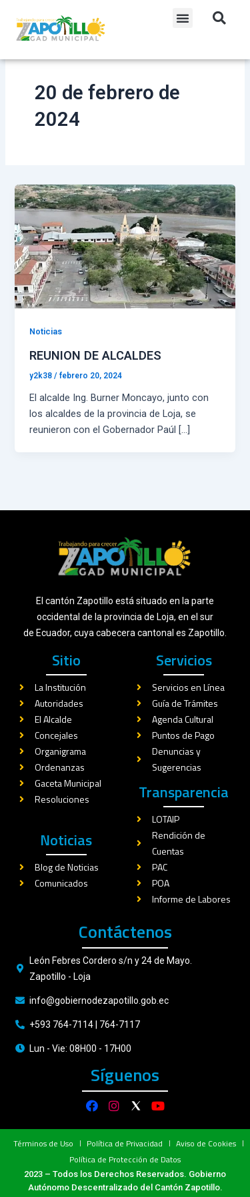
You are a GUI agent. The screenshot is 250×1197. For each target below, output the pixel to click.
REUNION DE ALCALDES (95, 379)
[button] (183, 18)
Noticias (45, 355)
